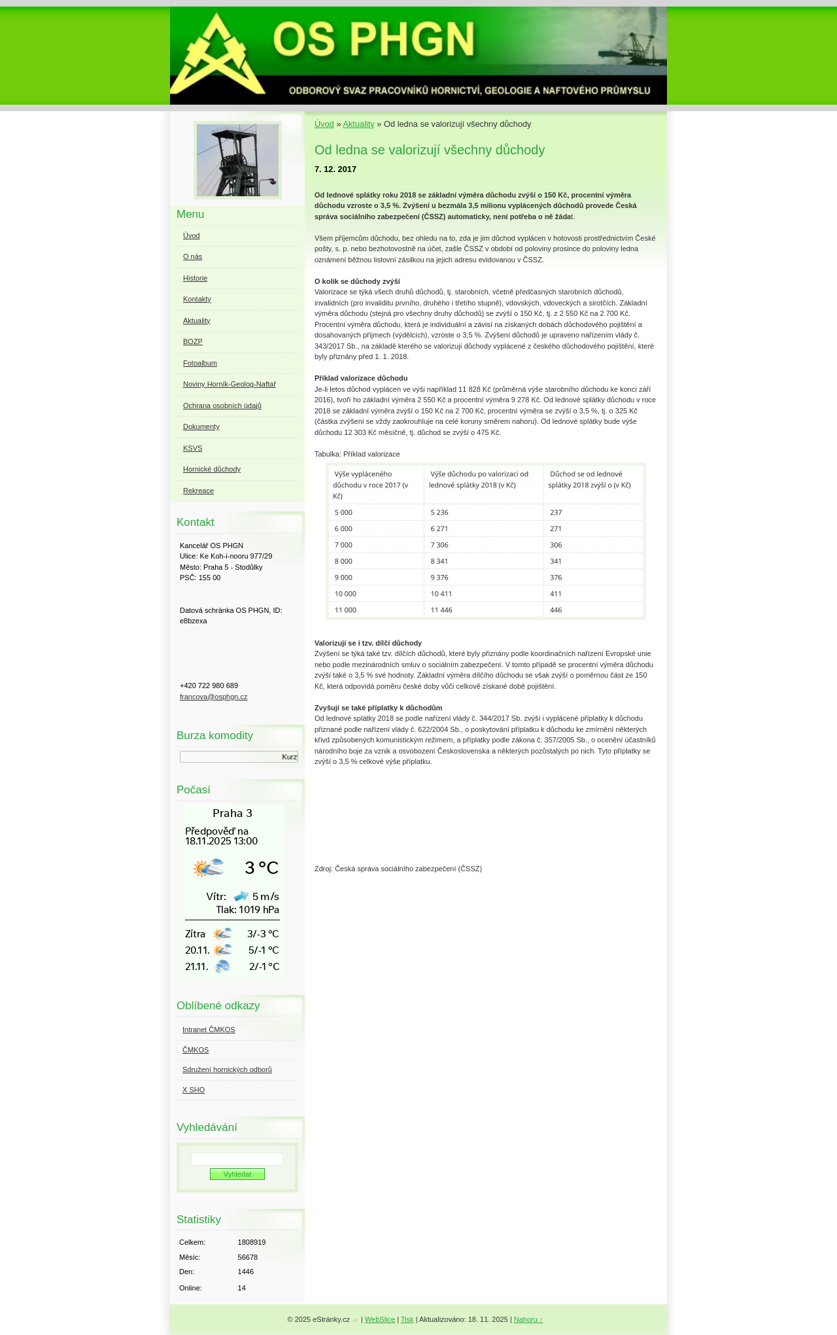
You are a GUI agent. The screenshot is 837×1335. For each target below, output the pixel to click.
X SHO (193, 1090)
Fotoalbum (200, 363)
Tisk (407, 1319)
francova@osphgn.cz (214, 697)
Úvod (324, 124)
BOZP (193, 341)
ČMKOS (195, 1050)
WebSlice (380, 1319)
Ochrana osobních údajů (222, 405)
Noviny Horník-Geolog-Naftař (229, 384)
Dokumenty (201, 426)
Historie (195, 278)
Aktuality (358, 124)
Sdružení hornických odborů (227, 1069)
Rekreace (198, 490)
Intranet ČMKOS (208, 1029)
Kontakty (197, 299)
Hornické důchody (212, 469)
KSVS (192, 448)
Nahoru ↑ (528, 1319)
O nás (192, 256)
